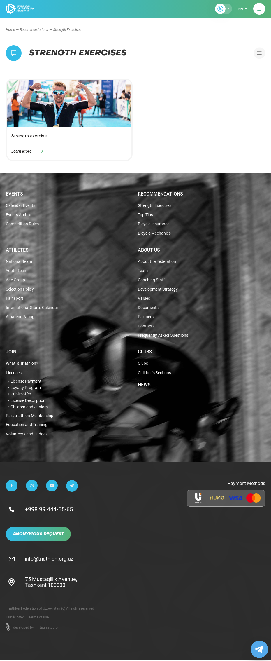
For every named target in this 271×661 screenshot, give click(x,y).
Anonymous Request (38, 534)
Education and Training (26, 425)
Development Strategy (158, 289)
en (240, 8)
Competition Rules (22, 224)
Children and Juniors (29, 407)
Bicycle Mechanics (154, 233)
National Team (19, 261)
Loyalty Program (25, 388)
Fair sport (14, 298)
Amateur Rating (20, 317)
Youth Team (16, 270)
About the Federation (157, 261)
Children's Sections (154, 373)
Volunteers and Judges (26, 434)
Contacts (146, 326)
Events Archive (19, 214)
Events (14, 193)
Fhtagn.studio (47, 627)
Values (144, 298)
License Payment (25, 382)
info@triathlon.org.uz (49, 559)
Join (11, 352)
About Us (149, 249)
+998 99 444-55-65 (49, 510)
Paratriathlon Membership (29, 416)
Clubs (145, 352)
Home (10, 29)
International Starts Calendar (32, 308)
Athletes (17, 249)
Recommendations (34, 29)
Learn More (21, 151)
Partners (146, 317)
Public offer (20, 395)
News (144, 385)
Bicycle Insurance (153, 224)
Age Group (15, 280)
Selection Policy (20, 289)
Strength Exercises (154, 205)
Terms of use (39, 617)
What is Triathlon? (22, 364)
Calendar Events (20, 205)
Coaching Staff (151, 280)
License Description (27, 401)
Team (143, 270)
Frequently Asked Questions (163, 336)
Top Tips (145, 214)
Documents (148, 308)
